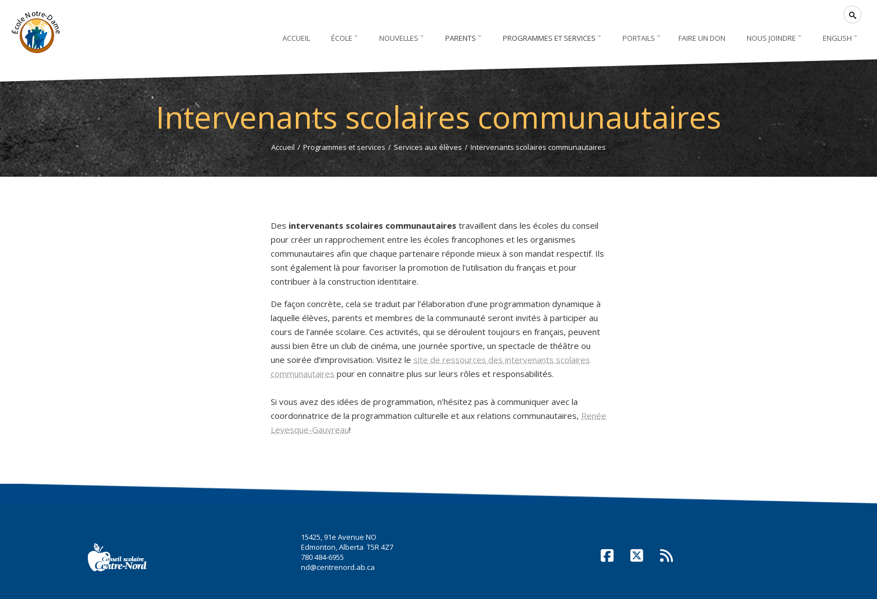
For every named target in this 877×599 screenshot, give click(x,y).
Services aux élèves (428, 147)
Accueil (283, 147)
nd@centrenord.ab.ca (338, 567)
